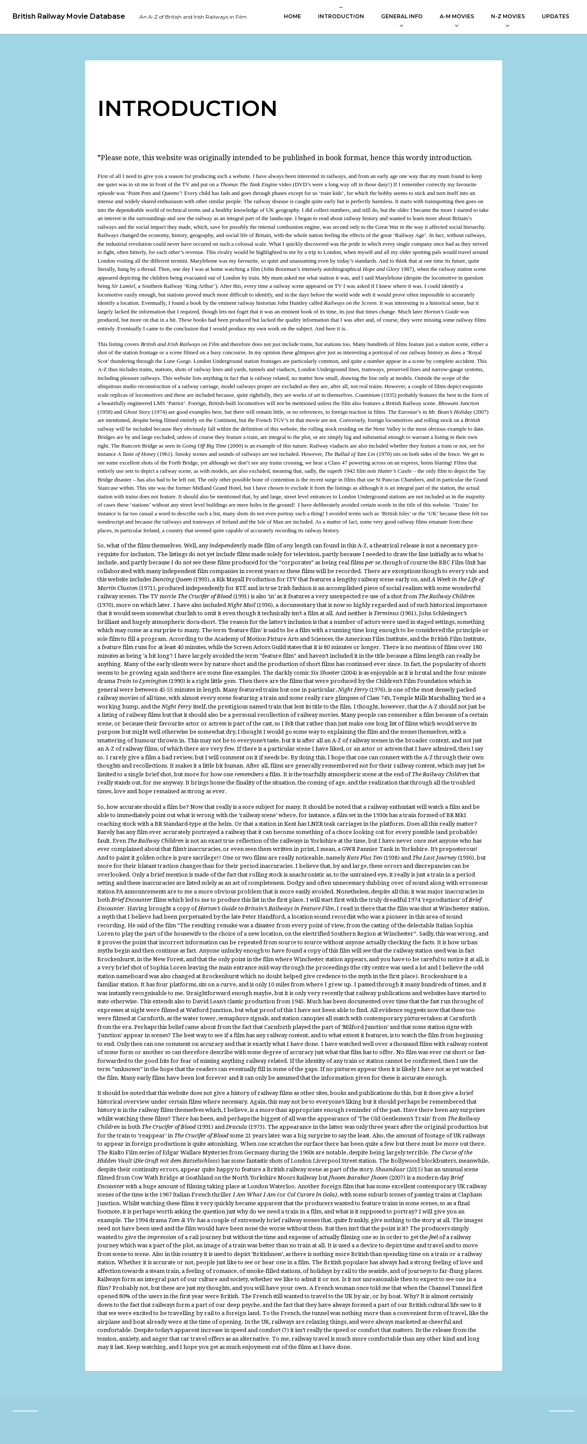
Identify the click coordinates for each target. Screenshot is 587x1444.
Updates (555, 16)
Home (292, 16)
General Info (402, 16)
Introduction (341, 16)
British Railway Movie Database (69, 16)
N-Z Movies (508, 16)
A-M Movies (457, 16)
